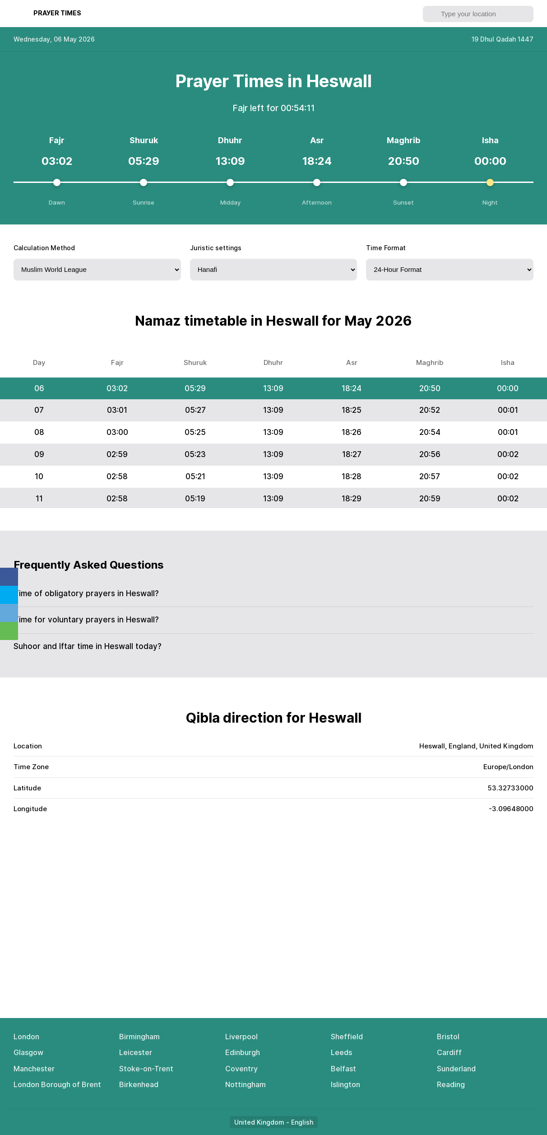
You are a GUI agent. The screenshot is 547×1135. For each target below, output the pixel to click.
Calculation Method (44, 248)
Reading (451, 1084)
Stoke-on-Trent (146, 1068)
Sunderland (456, 1068)
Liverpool (241, 1036)
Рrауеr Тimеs (57, 13)
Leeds (341, 1052)
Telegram (9, 613)
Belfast (343, 1068)
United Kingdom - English (273, 1122)
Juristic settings (215, 248)
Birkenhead (138, 1084)
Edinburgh (242, 1052)
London (26, 1036)
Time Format (386, 248)
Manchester (34, 1068)
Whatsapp (9, 631)
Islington (345, 1084)
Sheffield (347, 1036)
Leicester (135, 1052)
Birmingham (139, 1036)
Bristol (448, 1036)
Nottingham (245, 1084)
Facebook (9, 577)
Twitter (9, 595)
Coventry (241, 1068)
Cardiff (449, 1052)
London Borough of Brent (57, 1084)
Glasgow (28, 1052)
